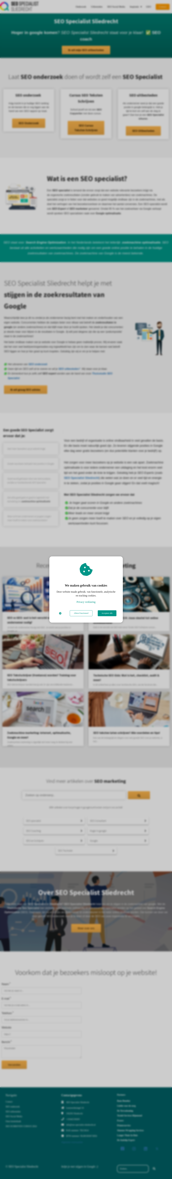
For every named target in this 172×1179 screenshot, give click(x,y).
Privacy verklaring (86, 602)
